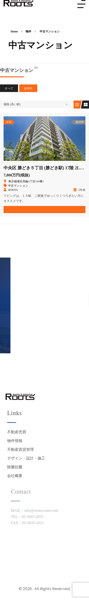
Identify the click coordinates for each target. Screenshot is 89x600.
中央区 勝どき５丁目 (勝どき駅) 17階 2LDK (45, 168)
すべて (9, 88)
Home (14, 31)
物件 (28, 31)
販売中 (28, 88)
